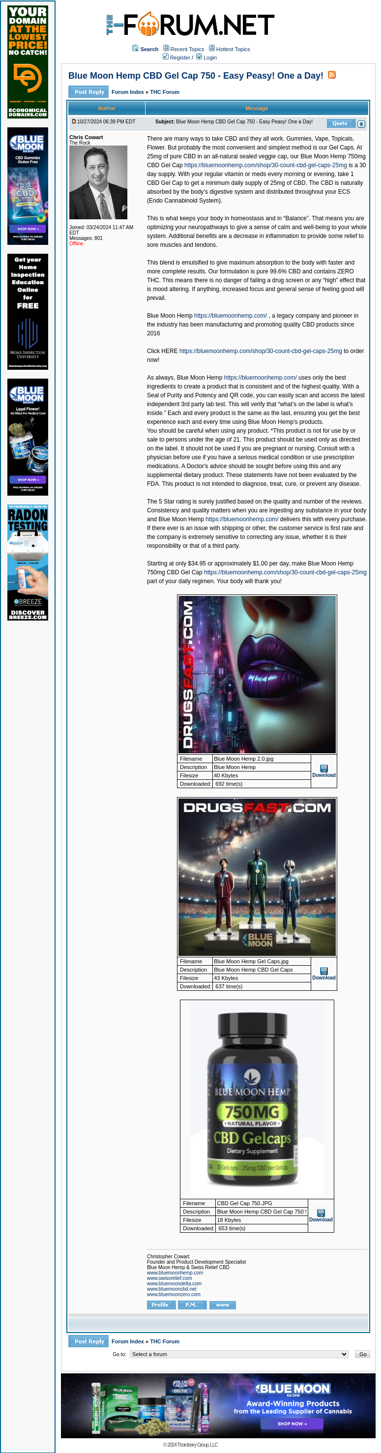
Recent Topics (188, 49)
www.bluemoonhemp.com (175, 1272)
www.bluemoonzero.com (174, 1294)
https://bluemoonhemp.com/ (230, 315)
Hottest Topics (233, 49)
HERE (169, 351)
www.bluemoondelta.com (174, 1283)
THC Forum (164, 92)
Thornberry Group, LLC (197, 1445)
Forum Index (129, 92)
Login (206, 57)
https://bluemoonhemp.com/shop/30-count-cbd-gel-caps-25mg (265, 165)
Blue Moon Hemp (170, 315)
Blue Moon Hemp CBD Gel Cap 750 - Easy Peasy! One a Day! (195, 76)
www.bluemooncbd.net (172, 1289)
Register (176, 57)
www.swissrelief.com (169, 1278)
